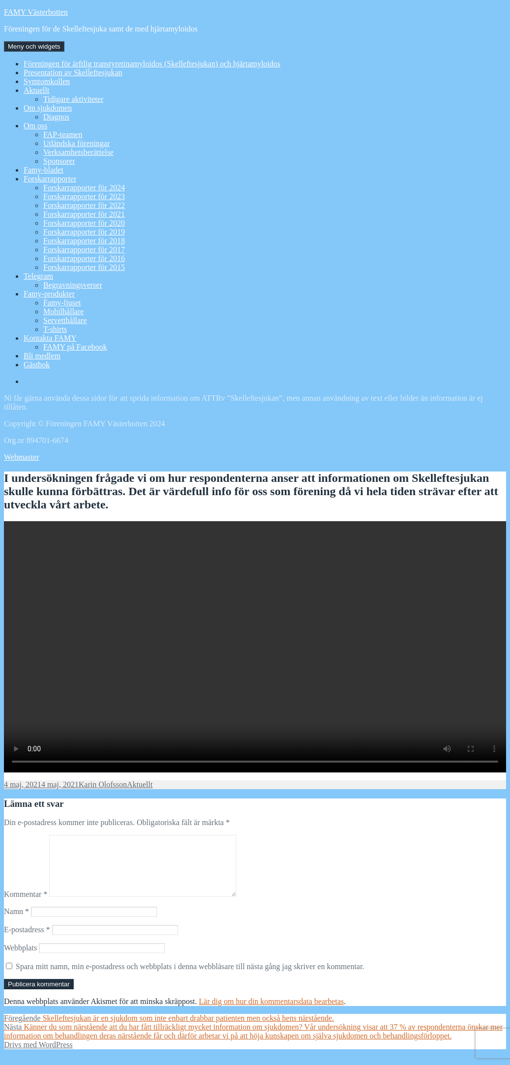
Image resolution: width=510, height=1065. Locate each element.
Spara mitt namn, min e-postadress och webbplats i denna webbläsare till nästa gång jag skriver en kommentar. (190, 978)
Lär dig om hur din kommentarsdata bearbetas (271, 1013)
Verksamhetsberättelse (78, 152)
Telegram (38, 276)
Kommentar (25, 906)
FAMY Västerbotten (36, 12)
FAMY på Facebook (75, 347)
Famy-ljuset (62, 302)
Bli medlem (42, 356)
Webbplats (20, 959)
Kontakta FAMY (50, 338)
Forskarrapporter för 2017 (84, 249)
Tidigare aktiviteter (73, 99)
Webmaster (21, 457)
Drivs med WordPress (38, 1056)
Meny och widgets (34, 46)
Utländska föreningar (76, 143)
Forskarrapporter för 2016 (84, 258)
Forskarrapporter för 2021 (84, 214)
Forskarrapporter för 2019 (84, 232)
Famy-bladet (43, 170)
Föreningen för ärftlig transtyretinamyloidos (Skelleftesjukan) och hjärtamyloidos (152, 63)
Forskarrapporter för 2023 (84, 196)
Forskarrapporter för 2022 (84, 205)
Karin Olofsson (103, 784)
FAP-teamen (63, 134)
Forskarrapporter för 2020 (84, 223)
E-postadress (27, 941)
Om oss (35, 125)
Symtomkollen (47, 81)
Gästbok (37, 364)
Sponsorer (59, 161)
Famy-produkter (49, 294)
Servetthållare (65, 320)
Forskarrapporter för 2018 (84, 241)
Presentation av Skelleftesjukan (73, 72)
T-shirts (55, 329)
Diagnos (56, 117)
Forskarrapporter (50, 179)
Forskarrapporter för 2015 (84, 267)
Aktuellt (36, 90)
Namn (16, 923)
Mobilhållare (63, 311)
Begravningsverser (72, 285)
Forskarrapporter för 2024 (84, 187)
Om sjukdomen (48, 108)
